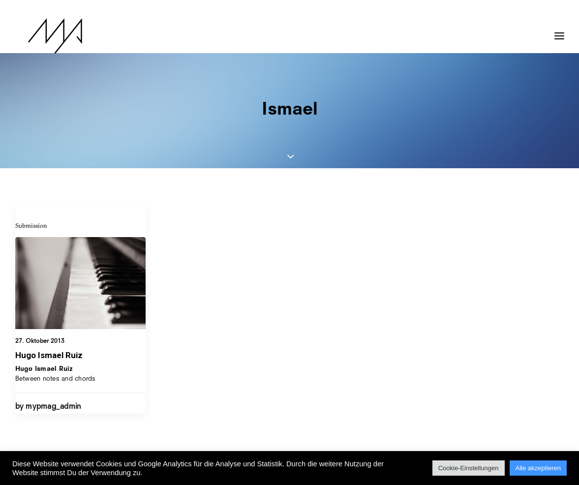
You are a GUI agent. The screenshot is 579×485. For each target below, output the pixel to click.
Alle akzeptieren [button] (538, 468)
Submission (31, 225)
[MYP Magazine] (42, 36)
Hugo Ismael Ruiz (49, 355)
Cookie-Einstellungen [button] (468, 468)
